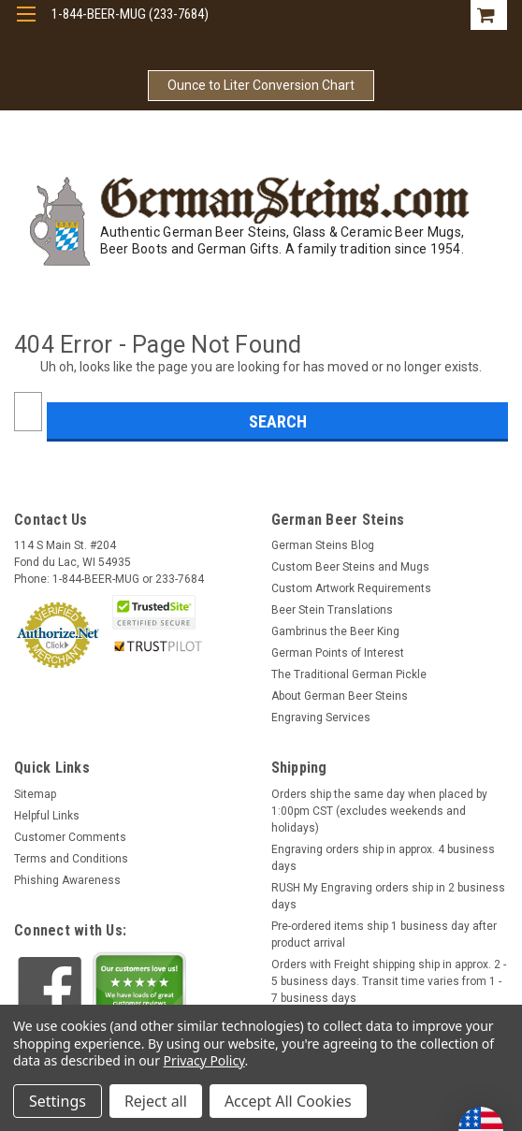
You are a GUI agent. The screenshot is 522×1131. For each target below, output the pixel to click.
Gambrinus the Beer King (335, 631)
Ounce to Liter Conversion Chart (261, 85)
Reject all (155, 1101)
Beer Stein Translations (332, 609)
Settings (57, 1101)
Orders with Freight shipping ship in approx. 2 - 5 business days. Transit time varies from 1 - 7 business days (388, 981)
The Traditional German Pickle (349, 674)
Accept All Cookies (288, 1101)
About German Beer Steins (339, 696)
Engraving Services (320, 717)
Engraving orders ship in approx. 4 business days (383, 858)
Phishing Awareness (67, 880)
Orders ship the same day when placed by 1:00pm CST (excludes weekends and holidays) (379, 811)
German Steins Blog (322, 545)
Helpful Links (47, 815)
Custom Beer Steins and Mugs (350, 566)
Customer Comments (70, 837)
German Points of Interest (337, 653)
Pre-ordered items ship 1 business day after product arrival (384, 935)
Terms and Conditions (71, 858)
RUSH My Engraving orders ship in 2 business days (388, 896)
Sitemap (35, 794)
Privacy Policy (204, 1060)
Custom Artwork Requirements (351, 588)
